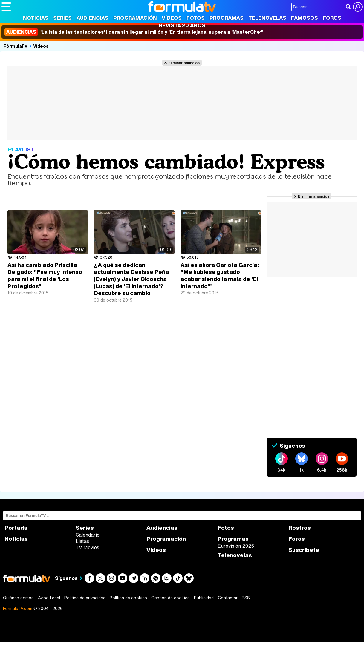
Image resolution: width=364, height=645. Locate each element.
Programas (226, 18)
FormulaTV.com (17, 608)
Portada (15, 527)
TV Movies (87, 547)
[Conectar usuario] (358, 7)
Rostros (299, 527)
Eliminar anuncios (184, 62)
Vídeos (172, 18)
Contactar (228, 598)
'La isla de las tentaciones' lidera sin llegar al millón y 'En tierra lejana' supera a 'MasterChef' (133, 32)
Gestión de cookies (170, 598)
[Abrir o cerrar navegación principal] (6, 6)
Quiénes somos (18, 598)
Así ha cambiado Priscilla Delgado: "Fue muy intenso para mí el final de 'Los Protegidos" (44, 275)
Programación (135, 18)
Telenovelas (267, 18)
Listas (82, 541)
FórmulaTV (15, 46)
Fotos (195, 18)
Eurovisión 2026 (236, 545)
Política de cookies (128, 598)
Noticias (35, 18)
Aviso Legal (49, 598)
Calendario (88, 534)
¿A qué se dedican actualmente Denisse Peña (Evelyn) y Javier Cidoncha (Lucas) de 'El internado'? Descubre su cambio (131, 279)
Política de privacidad (84, 598)
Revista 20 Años (182, 25)
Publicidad (204, 598)
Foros (332, 18)
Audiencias (92, 18)
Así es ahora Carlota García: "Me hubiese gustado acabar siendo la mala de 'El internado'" (220, 275)
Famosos (304, 18)
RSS (246, 598)
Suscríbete (303, 549)
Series (62, 18)
